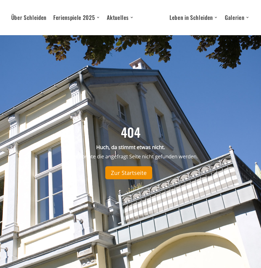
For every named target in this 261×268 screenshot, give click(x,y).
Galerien (234, 18)
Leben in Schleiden (191, 18)
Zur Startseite (129, 172)
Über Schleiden (28, 18)
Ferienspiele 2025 (74, 18)
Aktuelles (118, 18)
